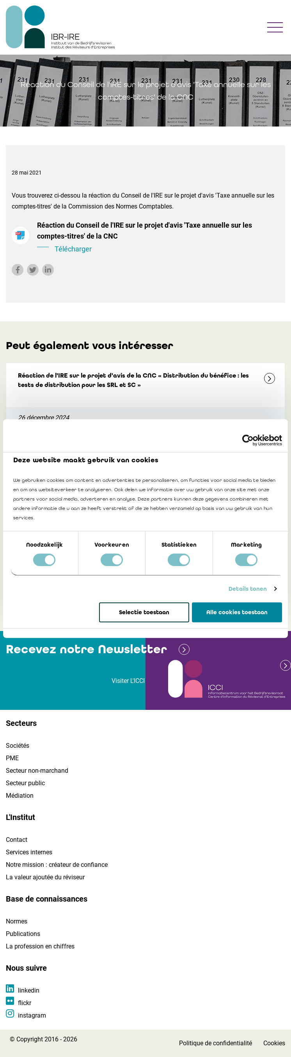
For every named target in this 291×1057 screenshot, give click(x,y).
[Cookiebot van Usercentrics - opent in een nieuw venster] (248, 440)
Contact (16, 839)
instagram (32, 1015)
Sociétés (17, 745)
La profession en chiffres (40, 946)
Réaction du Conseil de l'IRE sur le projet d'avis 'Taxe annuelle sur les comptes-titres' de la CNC (158, 238)
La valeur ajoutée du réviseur (45, 877)
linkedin (28, 990)
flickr (24, 1003)
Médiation (20, 795)
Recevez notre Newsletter (86, 649)
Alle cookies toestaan (237, 612)
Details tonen (248, 588)
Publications (23, 934)
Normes (16, 921)
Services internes (29, 852)
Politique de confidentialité (215, 1043)
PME (12, 758)
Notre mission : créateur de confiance (57, 864)
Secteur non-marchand (37, 770)
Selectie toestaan (144, 612)
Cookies (274, 1043)
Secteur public (25, 783)
